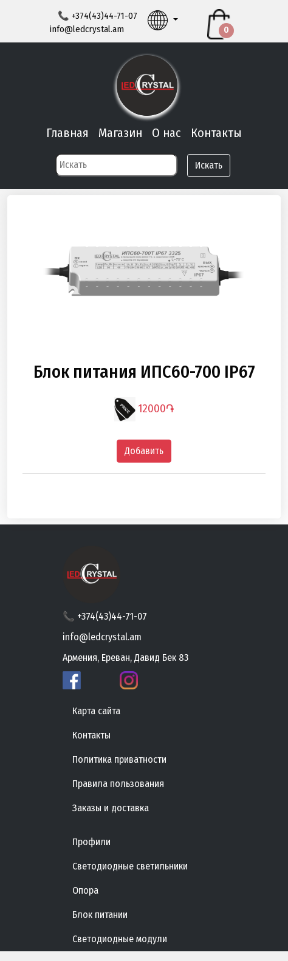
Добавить (144, 451)
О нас (166, 133)
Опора (85, 890)
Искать (208, 165)
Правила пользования (118, 783)
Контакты (216, 133)
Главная (67, 133)
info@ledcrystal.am (86, 29)
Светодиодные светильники (130, 866)
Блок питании (100, 914)
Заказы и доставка (110, 808)
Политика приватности (119, 759)
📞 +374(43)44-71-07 (105, 616)
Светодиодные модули (119, 939)
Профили (91, 842)
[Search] (116, 164)
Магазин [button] (120, 133)
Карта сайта (96, 711)
